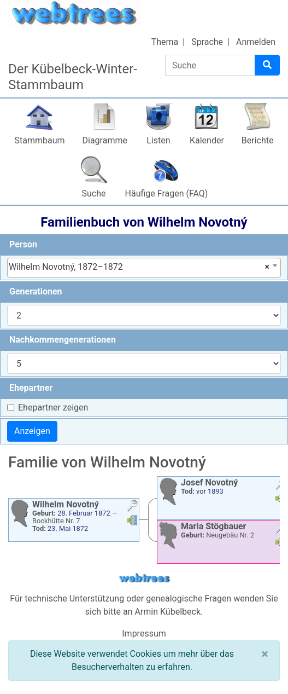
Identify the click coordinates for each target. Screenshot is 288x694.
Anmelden (255, 42)
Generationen (35, 291)
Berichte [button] (258, 140)
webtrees (144, 578)
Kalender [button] (207, 140)
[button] (132, 507)
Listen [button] (158, 140)
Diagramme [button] (105, 140)
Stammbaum (39, 140)
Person (23, 244)
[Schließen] (264, 654)
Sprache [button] (207, 42)
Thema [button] (165, 42)
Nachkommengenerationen (62, 339)
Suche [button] (94, 193)
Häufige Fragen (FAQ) (166, 193)
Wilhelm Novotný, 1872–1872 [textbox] (139, 267)
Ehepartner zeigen (53, 407)
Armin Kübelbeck (167, 611)
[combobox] (144, 267)
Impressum (144, 633)
